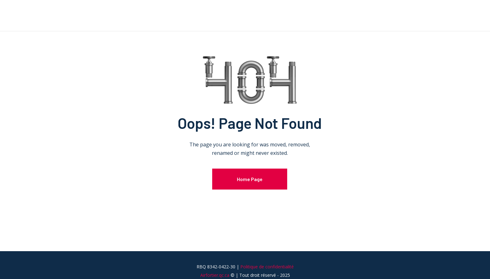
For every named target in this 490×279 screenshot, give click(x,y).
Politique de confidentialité (267, 267)
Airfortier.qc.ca (214, 275)
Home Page (249, 179)
